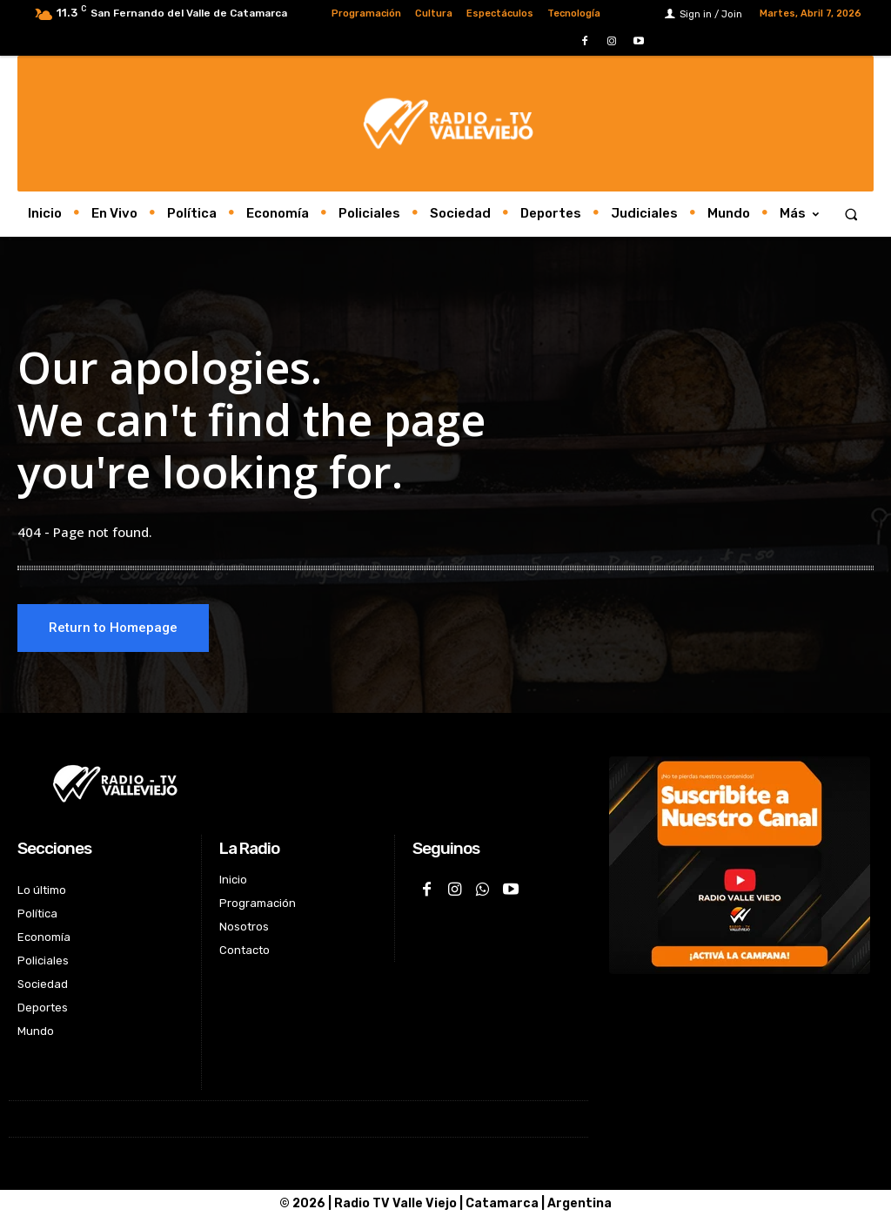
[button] (851, 213)
